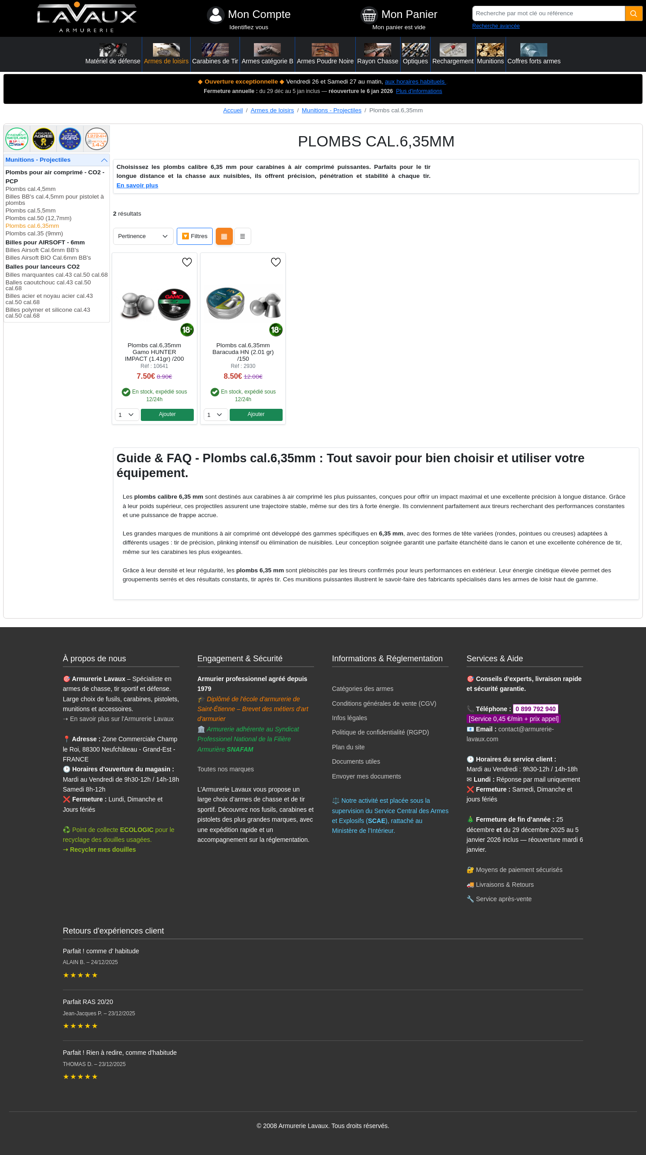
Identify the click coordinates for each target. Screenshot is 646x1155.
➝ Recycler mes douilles (99, 849)
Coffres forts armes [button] (534, 54)
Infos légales (349, 717)
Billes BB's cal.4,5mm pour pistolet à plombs (54, 199)
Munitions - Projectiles (332, 110)
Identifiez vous (248, 27)
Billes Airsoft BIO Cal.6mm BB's (48, 257)
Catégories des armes (362, 688)
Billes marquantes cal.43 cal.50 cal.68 (56, 274)
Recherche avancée (496, 26)
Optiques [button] (415, 54)
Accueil (233, 110)
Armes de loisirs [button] (166, 54)
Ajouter (167, 414)
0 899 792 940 (535, 708)
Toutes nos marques (225, 769)
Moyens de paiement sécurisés (519, 869)
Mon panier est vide (399, 27)
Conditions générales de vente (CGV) (384, 703)
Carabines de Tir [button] (215, 54)
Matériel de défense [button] (112, 54)
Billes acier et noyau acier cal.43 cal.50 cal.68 (49, 298)
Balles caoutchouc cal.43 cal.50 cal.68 (48, 285)
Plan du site (348, 747)
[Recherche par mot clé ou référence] (548, 13)
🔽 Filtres (195, 236)
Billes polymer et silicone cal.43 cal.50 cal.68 (47, 312)
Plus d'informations (419, 91)
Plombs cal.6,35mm (32, 225)
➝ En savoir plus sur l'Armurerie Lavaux (119, 718)
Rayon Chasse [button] (377, 54)
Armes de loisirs (272, 110)
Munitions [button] (490, 54)
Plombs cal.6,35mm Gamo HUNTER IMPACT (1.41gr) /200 (154, 352)
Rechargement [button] (453, 54)
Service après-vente (504, 899)
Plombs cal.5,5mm (30, 210)
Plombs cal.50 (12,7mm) (38, 218)
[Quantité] (634, 13)
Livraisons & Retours (505, 884)
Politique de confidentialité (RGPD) (380, 732)
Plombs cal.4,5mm (30, 189)
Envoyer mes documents (366, 776)
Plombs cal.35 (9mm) (34, 233)
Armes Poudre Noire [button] (325, 54)
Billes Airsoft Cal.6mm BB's (42, 250)
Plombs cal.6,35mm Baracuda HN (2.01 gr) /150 (243, 352)
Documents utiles (356, 761)
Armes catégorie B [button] (267, 54)
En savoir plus (137, 185)
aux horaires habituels (415, 81)
